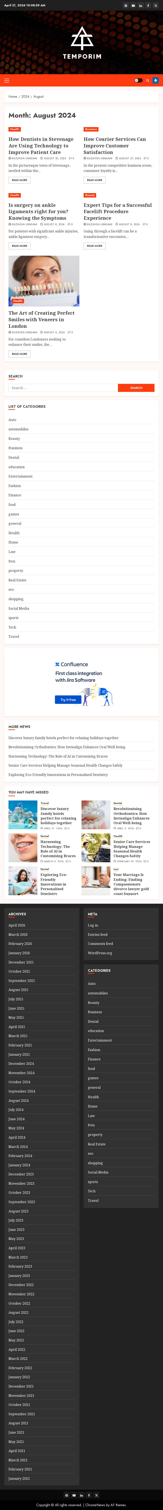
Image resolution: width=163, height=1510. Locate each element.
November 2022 (21, 1294)
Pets (11, 561)
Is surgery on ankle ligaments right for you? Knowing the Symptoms (38, 211)
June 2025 (16, 1008)
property (15, 570)
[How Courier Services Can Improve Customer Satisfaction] (119, 129)
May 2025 (16, 1017)
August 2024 (18, 1100)
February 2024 (20, 1155)
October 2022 (19, 1303)
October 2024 (19, 1082)
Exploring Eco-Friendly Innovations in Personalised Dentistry (58, 774)
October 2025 (19, 971)
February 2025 (20, 1045)
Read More (19, 180)
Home (13, 542)
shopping (16, 599)
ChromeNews (95, 1505)
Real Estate (17, 580)
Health (14, 129)
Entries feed (98, 934)
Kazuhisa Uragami (24, 158)
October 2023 (19, 1192)
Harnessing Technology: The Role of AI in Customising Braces (58, 756)
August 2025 (18, 989)
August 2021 (18, 1423)
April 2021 (16, 1450)
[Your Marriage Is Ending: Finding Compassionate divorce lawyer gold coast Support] (96, 880)
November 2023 (21, 1183)
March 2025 (18, 1036)
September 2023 (21, 1202)
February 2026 (20, 943)
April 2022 (16, 1349)
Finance (14, 495)
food (12, 504)
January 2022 (19, 1377)
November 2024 (21, 1073)
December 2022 (21, 1284)
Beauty (89, 195)
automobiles (18, 429)
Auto (12, 419)
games (13, 514)
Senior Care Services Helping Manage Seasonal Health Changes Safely (65, 765)
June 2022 (16, 1331)
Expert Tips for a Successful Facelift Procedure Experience (118, 211)
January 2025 (19, 1054)
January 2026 (19, 953)
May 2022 (16, 1340)
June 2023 (16, 1229)
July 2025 (15, 999)
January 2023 (19, 1275)
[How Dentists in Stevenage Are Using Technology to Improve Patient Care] (43, 129)
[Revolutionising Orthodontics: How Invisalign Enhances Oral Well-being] (96, 814)
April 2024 (16, 1137)
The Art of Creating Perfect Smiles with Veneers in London (41, 319)
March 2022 (18, 1358)
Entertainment (20, 476)
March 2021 (18, 1460)
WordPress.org (100, 953)
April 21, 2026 (53, 828)
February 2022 (20, 1368)
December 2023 (21, 1174)
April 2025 (16, 1026)
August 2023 (18, 1211)
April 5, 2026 (125, 828)
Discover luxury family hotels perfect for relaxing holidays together (63, 738)
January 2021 (19, 1478)
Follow (155, 80)
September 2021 (21, 1414)
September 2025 (21, 980)
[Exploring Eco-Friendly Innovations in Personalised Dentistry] (22, 880)
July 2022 (15, 1321)
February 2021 (20, 1469)
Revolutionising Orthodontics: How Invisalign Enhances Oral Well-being (66, 747)
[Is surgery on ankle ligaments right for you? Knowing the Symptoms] (43, 195)
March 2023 (18, 1257)
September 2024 (21, 1091)
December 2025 (21, 962)
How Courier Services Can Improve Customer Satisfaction (115, 145)
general (14, 523)
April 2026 (16, 925)
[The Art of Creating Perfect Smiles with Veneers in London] (43, 281)
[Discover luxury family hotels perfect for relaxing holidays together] (22, 814)
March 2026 (18, 934)
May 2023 (16, 1238)
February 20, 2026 (129, 861)
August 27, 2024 (130, 158)
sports (13, 617)
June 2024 (16, 1119)
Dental (13, 457)
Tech (12, 627)
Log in (93, 925)
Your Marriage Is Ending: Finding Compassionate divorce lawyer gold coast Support (131, 884)
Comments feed (100, 943)
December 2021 (21, 1386)
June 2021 (16, 1432)
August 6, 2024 (54, 332)
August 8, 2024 (54, 224)
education (16, 467)
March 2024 (18, 1146)
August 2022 (18, 1312)
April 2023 (16, 1248)
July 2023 (15, 1220)
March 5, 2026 (54, 861)
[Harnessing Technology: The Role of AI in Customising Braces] (22, 847)
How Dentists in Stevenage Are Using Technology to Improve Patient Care (40, 145)
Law (11, 551)
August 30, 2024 (55, 158)
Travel (13, 636)
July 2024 (15, 1109)
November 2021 (21, 1395)
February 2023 (20, 1266)
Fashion (14, 485)
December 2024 (21, 1063)
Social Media (18, 608)
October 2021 (19, 1404)
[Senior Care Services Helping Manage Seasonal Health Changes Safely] (96, 847)
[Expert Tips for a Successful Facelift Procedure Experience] (119, 195)
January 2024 (19, 1165)
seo (11, 589)
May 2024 (16, 1128)
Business (91, 129)
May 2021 (16, 1441)
